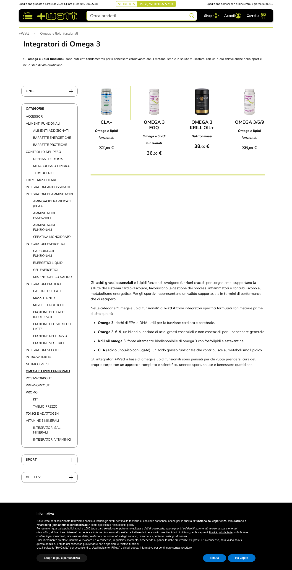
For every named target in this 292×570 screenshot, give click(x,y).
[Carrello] (256, 15)
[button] (253, 513)
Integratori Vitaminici (52, 439)
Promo (32, 392)
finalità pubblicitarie (220, 532)
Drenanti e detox (48, 159)
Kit (35, 399)
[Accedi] (233, 15)
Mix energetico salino (52, 277)
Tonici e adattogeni (43, 413)
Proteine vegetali (48, 343)
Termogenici (43, 173)
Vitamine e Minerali (42, 421)
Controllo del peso (43, 152)
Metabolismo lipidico (51, 166)
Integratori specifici (44, 350)
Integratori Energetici (45, 244)
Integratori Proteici (43, 284)
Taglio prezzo (45, 406)
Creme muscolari (41, 180)
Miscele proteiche (49, 305)
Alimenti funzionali (43, 123)
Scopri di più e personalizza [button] (62, 558)
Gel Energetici (45, 270)
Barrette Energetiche (52, 138)
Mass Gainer (44, 298)
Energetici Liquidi (48, 263)
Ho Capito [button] (241, 558)
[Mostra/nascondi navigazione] (28, 15)
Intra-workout (39, 357)
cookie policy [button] (126, 524)
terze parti (97, 528)
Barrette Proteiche (50, 145)
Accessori (35, 116)
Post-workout (39, 378)
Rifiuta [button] (214, 558)
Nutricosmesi (37, 364)
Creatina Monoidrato (52, 237)
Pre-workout (38, 385)
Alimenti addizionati (51, 130)
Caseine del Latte (48, 291)
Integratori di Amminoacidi (49, 194)
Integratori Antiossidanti (48, 187)
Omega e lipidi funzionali (48, 371)
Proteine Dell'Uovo (50, 336)
